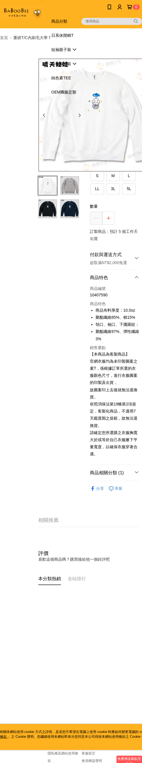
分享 (97, 489)
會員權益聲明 (92, 761)
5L (129, 188)
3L (113, 188)
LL (97, 188)
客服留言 (88, 753)
